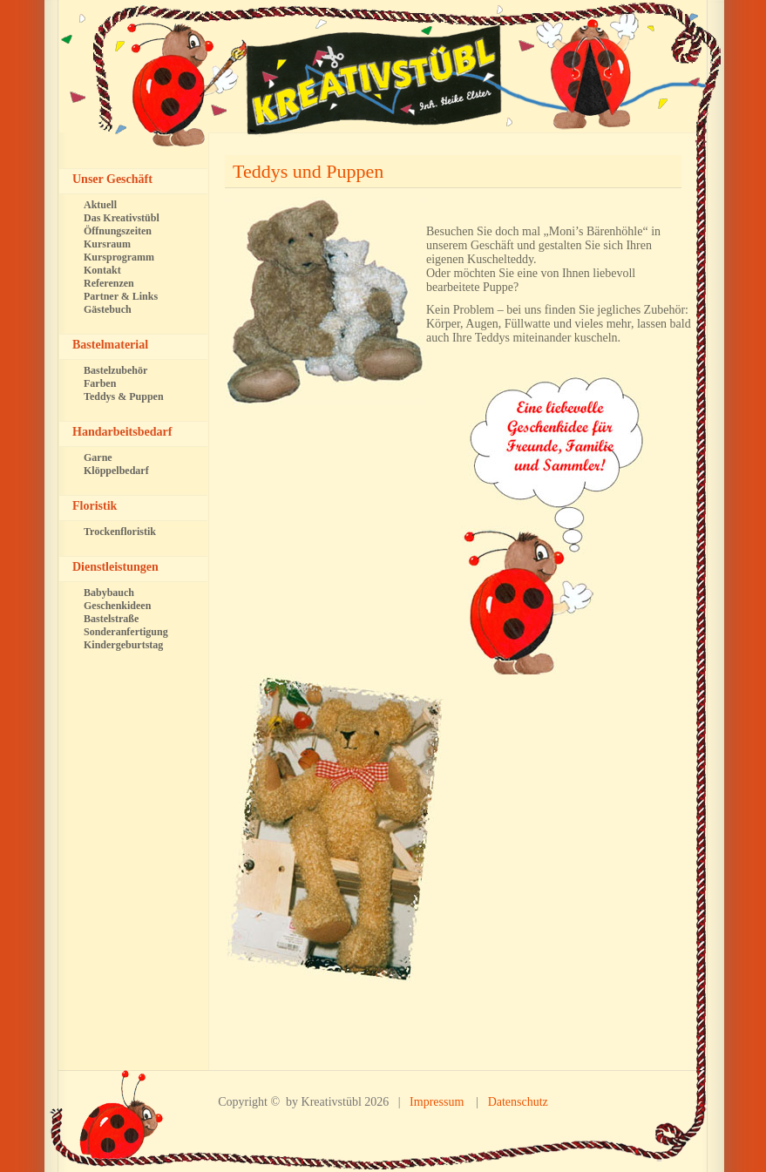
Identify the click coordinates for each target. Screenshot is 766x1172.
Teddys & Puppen (124, 396)
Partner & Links (121, 296)
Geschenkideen (117, 606)
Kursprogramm (119, 257)
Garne (98, 457)
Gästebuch (108, 309)
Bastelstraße (111, 619)
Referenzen (109, 283)
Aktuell (100, 205)
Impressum (437, 1101)
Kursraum (107, 244)
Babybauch (109, 592)
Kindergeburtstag (123, 645)
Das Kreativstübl (121, 218)
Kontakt (102, 270)
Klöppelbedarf (116, 470)
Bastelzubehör (115, 370)
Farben (100, 383)
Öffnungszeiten (118, 231)
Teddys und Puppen (308, 171)
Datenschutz (518, 1101)
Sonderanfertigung (126, 632)
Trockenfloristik (120, 531)
